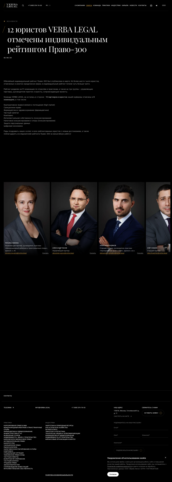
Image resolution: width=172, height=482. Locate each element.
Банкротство (9, 443)
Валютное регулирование (14, 459)
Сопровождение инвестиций (16, 467)
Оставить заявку (153, 413)
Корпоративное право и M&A (15, 425)
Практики (106, 5)
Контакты (142, 5)
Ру (47, 5)
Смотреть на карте (123, 416)
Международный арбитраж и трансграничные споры (23, 428)
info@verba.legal (42, 407)
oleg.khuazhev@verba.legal (157, 253)
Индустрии (116, 5)
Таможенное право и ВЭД (14, 455)
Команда (97, 5)
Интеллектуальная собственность (18, 468)
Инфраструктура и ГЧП (13, 433)
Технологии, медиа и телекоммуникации (62, 433)
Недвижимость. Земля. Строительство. (20, 437)
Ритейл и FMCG (51, 429)
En (50, 5)
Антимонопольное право (14, 441)
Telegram (9, 407)
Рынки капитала (10, 447)
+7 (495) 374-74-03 (78, 407)
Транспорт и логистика (55, 431)
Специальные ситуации (14, 453)
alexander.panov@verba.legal (63, 253)
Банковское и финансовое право (18, 439)
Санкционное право (12, 445)
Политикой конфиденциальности (119, 466)
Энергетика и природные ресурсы (59, 425)
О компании (80, 5)
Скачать (45, 253)
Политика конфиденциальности (59, 475)
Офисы (89, 5)
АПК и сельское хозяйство (56, 427)
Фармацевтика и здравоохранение (18, 431)
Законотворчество (12, 465)
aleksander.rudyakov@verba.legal (112, 253)
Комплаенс (8, 451)
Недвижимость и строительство (59, 437)
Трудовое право (10, 463)
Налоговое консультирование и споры (20, 449)
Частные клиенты (11, 457)
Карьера (125, 5)
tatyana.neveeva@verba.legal (16, 253)
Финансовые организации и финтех (60, 439)
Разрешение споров (12, 435)
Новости (133, 5)
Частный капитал (11, 461)
